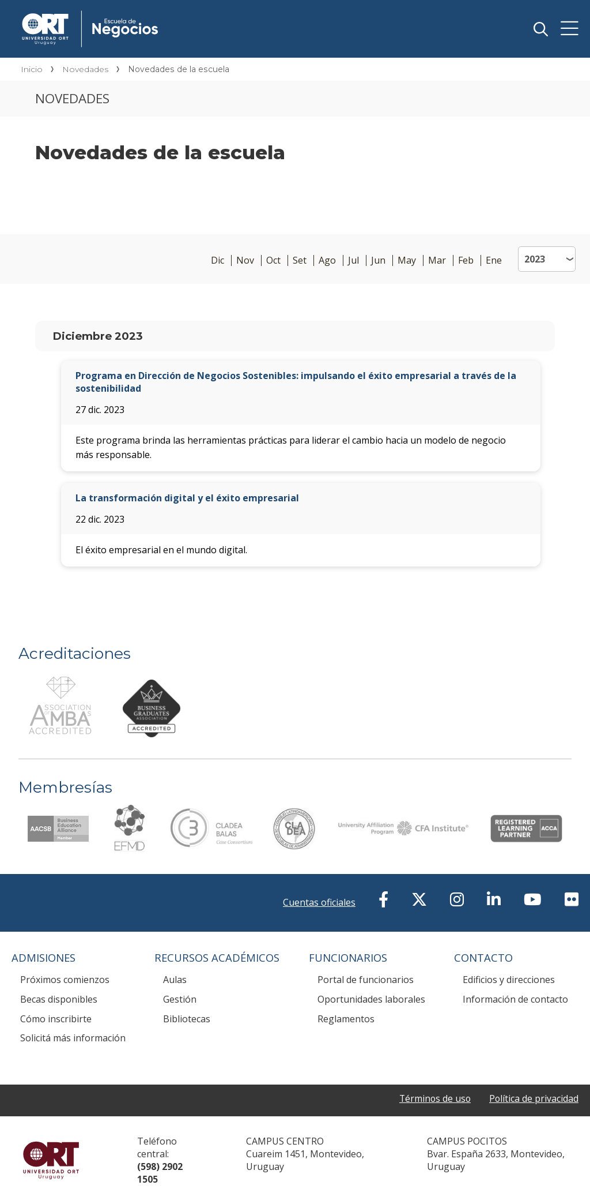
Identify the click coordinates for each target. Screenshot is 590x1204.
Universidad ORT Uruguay (51, 1160)
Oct (273, 260)
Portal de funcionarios (365, 979)
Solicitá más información (73, 1038)
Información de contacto (515, 999)
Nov (245, 260)
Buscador (540, 28)
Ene (494, 260)
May (407, 260)
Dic (217, 260)
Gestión (179, 999)
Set (300, 260)
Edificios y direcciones (509, 979)
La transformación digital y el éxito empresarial (187, 498)
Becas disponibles (58, 999)
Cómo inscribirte (56, 1018)
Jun (378, 260)
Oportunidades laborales (371, 999)
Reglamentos (346, 1018)
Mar (437, 260)
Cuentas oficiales (319, 902)
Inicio (32, 69)
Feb (466, 260)
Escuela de (191, 12)
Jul (353, 260)
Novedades (85, 69)
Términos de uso (433, 1098)
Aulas (175, 979)
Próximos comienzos (64, 979)
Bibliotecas (186, 1018)
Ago (327, 260)
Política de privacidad (533, 1098)
